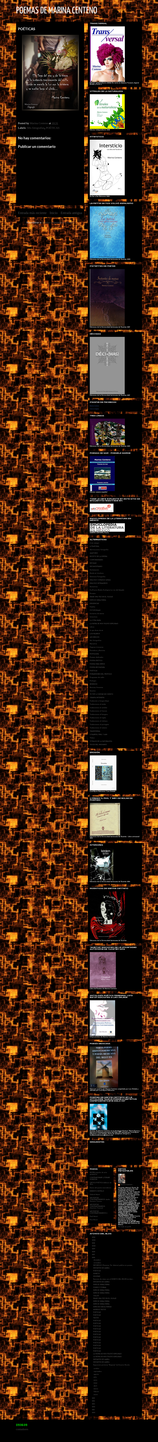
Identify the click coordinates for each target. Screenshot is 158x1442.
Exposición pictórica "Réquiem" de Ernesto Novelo (111, 1365)
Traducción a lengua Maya (99, 701)
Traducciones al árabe (98, 704)
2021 (93, 1243)
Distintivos (94, 587)
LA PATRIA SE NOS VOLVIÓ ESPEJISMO (104, 623)
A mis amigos (94, 543)
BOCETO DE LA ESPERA (98, 556)
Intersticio (93, 617)
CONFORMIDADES (96, 560)
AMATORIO (94, 553)
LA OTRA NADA (95, 620)
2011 (93, 1410)
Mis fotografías (35, 127)
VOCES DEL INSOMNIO (98, 744)
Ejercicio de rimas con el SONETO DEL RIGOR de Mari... (113, 1279)
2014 (93, 1401)
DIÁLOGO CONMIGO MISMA (100, 580)
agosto (96, 1374)
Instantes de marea (97, 613)
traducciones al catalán (98, 708)
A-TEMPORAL (94, 546)
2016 (94, 1257)
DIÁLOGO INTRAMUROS (98, 583)
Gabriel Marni (95, 1194)
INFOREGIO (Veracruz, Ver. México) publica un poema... (113, 1265)
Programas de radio (97, 677)
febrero (96, 1391)
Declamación (94, 570)
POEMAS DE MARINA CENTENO (56, 10)
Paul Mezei (94, 1216)
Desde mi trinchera (97, 573)
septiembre (98, 1371)
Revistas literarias (96, 687)
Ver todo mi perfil (124, 1227)
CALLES (96, 1296)
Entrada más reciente (32, 213)
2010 (94, 1412)
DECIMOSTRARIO (96, 566)
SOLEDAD (96, 1276)
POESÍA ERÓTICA (96, 660)
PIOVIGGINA (94, 654)
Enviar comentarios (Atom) (58, 222)
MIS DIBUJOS (94, 637)
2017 (93, 1254)
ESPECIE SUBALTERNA (98, 600)
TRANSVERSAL (95, 731)
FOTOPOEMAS (95, 610)
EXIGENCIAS (94, 603)
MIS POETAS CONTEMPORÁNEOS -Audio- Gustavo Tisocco (100, 1199)
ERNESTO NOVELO (97, 1191)
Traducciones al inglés (98, 718)
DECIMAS (93, 563)
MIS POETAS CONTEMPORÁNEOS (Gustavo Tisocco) (97, 1206)
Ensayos (93, 593)
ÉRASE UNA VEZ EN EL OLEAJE (101, 597)
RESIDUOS (93, 684)
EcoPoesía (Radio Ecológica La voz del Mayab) (107, 590)
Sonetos (93, 691)
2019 (94, 1249)
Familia (92, 607)
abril (95, 1386)
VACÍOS (96, 1318)
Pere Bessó (94, 1220)
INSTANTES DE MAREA (101, 1268)
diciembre (97, 1260)
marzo (96, 1389)
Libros (92, 627)
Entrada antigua (71, 213)
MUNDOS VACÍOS (99, 1309)
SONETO (96, 1273)
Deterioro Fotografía (97, 576)
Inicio (54, 213)
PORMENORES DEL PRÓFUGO (101, 674)
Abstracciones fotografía (99, 550)
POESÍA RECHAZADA (97, 667)
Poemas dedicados (96, 657)
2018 (94, 1252)
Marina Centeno (94, 406)
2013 (93, 1404)
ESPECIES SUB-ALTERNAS (102, 1307)
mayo (96, 1383)
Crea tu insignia (94, 409)
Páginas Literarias (96, 647)
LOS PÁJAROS (95, 634)
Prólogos (93, 681)
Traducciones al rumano (98, 728)
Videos (92, 738)
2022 (94, 1240)
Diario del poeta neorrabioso (100, 1188)
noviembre (98, 1263)
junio (96, 1380)
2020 (94, 1246)
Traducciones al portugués (99, 724)
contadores (22, 1429)
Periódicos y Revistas (97, 650)
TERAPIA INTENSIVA (97, 697)
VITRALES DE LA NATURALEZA (101, 741)
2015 (93, 1398)
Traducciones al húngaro (99, 714)
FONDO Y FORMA (99, 1287)
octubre (97, 1368)
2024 (94, 1237)
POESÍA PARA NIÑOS (97, 664)
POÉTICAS (52, 127)
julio (95, 1377)
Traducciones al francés (98, 711)
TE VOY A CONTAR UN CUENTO (101, 694)
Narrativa (93, 644)
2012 (93, 1407)
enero (96, 1394)
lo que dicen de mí (96, 630)
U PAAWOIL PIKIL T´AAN (98, 734)
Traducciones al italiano (99, 721)
